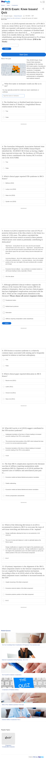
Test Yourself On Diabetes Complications (11, 674)
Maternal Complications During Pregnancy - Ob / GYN (15, 659)
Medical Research (18, 16)
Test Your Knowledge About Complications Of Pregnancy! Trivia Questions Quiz (21, 645)
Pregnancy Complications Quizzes (8, 740)
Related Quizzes (6, 630)
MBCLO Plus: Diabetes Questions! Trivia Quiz (13, 704)
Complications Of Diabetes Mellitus (10, 689)
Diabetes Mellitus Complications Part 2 (11, 719)
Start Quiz (23, 54)
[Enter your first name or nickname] (13, 95)
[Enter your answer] (10, 45)
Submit (6, 48)
